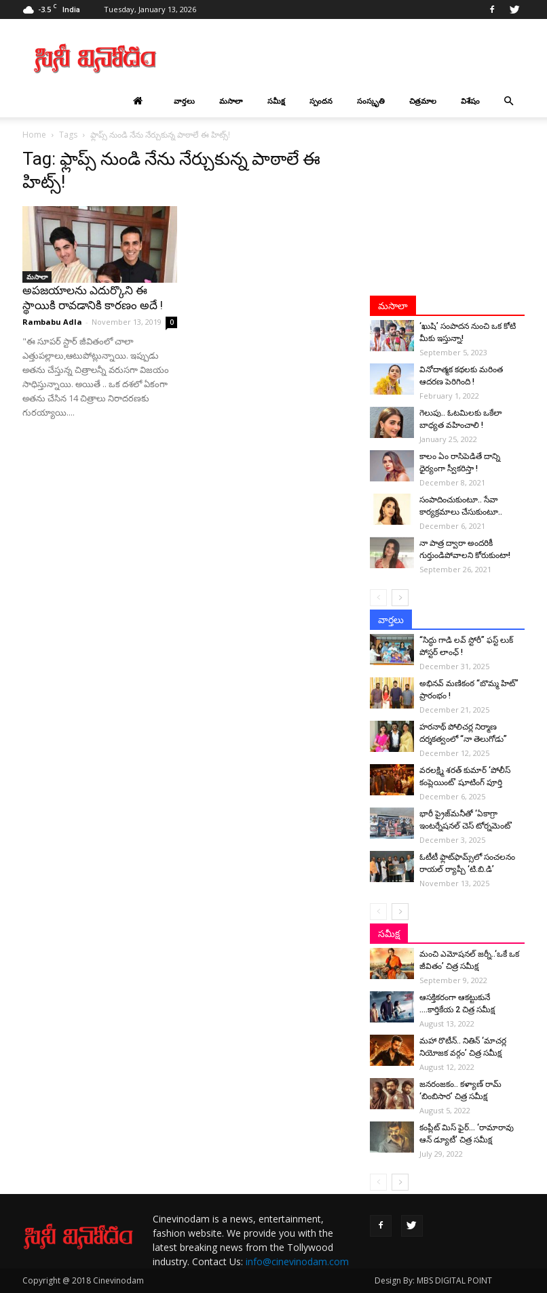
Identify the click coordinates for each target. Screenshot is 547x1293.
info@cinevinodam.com (297, 1261)
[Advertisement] (365, 58)
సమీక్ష (276, 101)
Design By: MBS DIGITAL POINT (433, 1280)
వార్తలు (184, 101)
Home (34, 134)
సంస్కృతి (371, 101)
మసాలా (231, 101)
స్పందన (321, 101)
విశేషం (470, 101)
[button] (508, 101)
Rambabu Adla (52, 322)
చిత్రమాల (422, 101)
